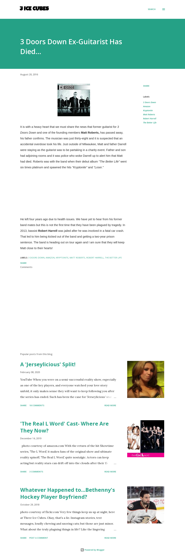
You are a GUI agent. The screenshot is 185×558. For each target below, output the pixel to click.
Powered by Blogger (92, 549)
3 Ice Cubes (34, 9)
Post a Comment (38, 537)
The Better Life (149, 122)
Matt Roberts (149, 114)
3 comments (36, 471)
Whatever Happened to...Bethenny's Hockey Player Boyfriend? (67, 493)
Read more (110, 405)
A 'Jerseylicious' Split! (47, 364)
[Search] (152, 9)
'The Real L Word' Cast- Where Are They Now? (64, 427)
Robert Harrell (149, 118)
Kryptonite (148, 110)
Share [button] (146, 85)
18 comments (36, 405)
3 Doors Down (149, 102)
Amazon (146, 106)
